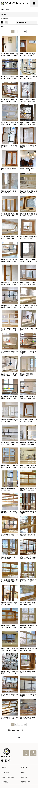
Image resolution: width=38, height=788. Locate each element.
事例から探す (24, 767)
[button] (34, 3)
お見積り (23, 772)
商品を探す (5, 767)
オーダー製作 (5, 772)
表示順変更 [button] (21, 22)
